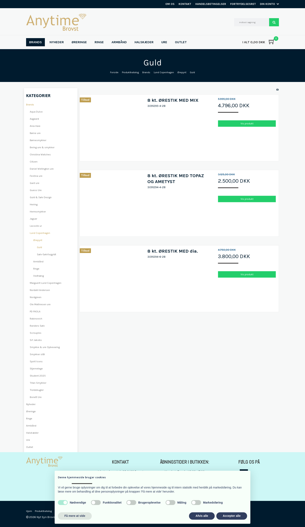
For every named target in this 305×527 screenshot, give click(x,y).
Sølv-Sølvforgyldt (46, 254)
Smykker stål (37, 354)
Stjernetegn (36, 368)
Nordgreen (35, 297)
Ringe (36, 268)
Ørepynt (37, 240)
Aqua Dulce (36, 111)
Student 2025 (38, 375)
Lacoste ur (36, 225)
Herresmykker (38, 211)
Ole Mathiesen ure (40, 304)
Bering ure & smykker (42, 147)
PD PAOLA (35, 311)
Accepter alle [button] (232, 515)
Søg (274, 22)
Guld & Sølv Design (41, 197)
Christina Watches (40, 154)
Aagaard (34, 118)
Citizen (34, 161)
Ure (28, 440)
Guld (39, 247)
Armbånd (38, 261)
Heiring (34, 204)
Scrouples (35, 332)
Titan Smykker (38, 382)
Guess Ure (36, 190)
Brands (30, 104)
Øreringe (31, 411)
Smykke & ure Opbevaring (45, 347)
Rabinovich (36, 318)
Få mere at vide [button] (74, 515)
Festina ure (36, 176)
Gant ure (34, 183)
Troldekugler (37, 390)
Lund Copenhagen (40, 233)
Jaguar (33, 218)
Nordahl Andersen (40, 290)
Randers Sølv (37, 325)
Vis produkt (247, 123)
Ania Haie (35, 126)
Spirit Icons (36, 361)
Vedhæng (38, 275)
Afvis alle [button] (202, 515)
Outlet (29, 447)
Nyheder (30, 404)
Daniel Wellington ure (42, 168)
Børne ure (35, 133)
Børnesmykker (38, 140)
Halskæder (32, 432)
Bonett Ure (36, 397)
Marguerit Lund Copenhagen (45, 283)
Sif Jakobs (36, 340)
